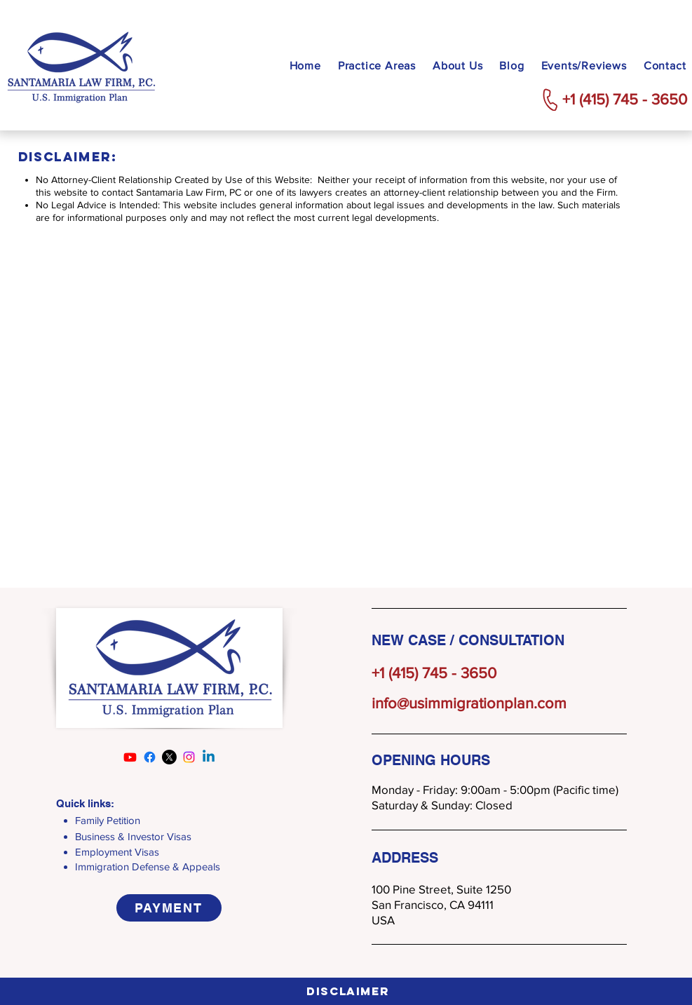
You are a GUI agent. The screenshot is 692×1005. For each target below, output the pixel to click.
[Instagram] (189, 757)
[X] (169, 757)
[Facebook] (149, 757)
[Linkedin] (208, 757)
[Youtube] (130, 757)
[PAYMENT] (169, 908)
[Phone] (550, 99)
